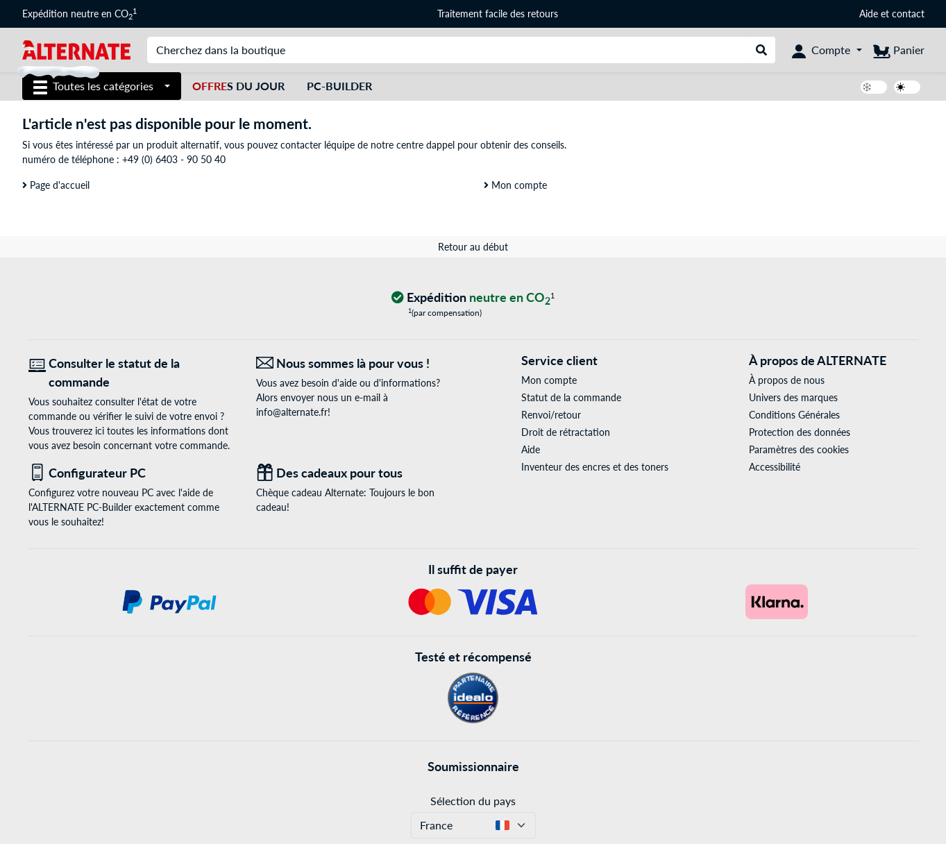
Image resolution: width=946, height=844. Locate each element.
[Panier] (898, 50)
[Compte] (826, 50)
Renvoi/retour (551, 415)
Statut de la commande (571, 397)
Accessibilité (774, 467)
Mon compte (515, 185)
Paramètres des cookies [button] (799, 449)
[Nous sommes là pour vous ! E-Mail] (359, 363)
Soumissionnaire (473, 766)
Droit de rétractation (565, 432)
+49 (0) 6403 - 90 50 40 (174, 159)
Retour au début (473, 247)
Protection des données (799, 432)
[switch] (874, 87)
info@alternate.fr (292, 412)
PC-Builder (339, 85)
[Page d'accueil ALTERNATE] (76, 48)
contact (908, 13)
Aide (868, 13)
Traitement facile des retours (497, 13)
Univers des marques (793, 397)
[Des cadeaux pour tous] (359, 473)
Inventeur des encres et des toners (594, 467)
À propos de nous (787, 380)
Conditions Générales (794, 415)
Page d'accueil (56, 185)
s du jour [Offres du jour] (238, 85)
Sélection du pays (473, 800)
